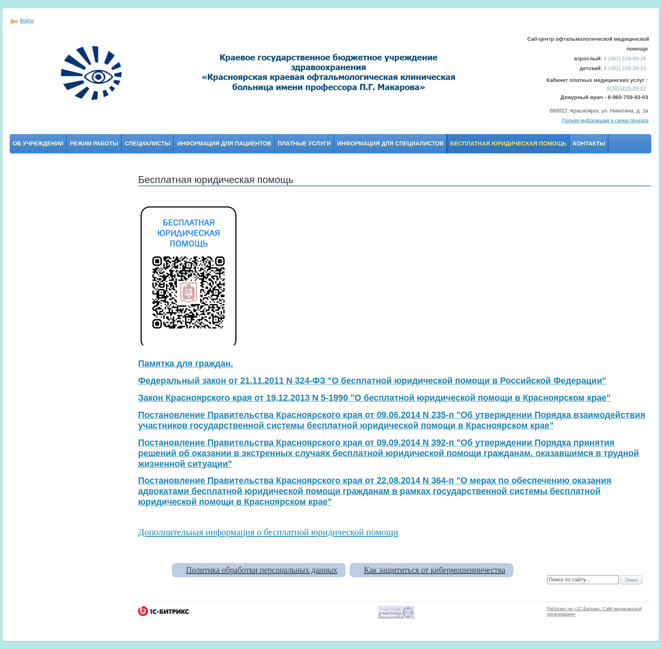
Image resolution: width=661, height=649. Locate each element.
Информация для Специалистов (390, 143)
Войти (27, 21)
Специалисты (148, 143)
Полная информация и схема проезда (605, 121)
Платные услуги (304, 143)
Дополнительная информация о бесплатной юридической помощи (268, 532)
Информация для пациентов (224, 143)
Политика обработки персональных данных (261, 569)
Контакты (589, 143)
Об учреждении (38, 143)
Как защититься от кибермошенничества (434, 569)
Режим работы (94, 143)
